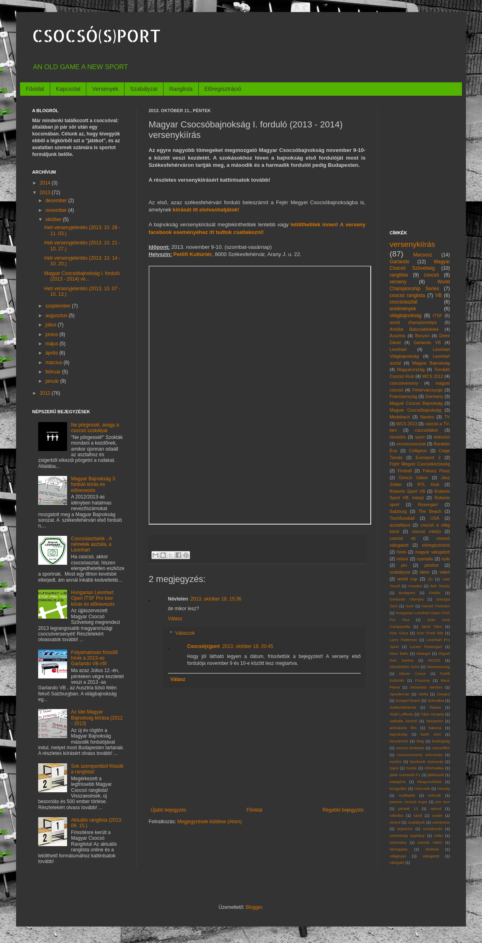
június (52, 334)
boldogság (441, 741)
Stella (423, 694)
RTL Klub (428, 484)
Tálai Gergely (432, 714)
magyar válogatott (432, 551)
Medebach (400, 416)
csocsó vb (402, 538)
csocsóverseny (404, 383)
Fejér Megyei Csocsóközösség (420, 463)
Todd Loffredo (401, 714)
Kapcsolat (68, 89)
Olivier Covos (412, 673)
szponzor (405, 828)
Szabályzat (143, 89)
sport (420, 437)
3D (430, 579)
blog (420, 741)
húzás (411, 768)
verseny (398, 282)
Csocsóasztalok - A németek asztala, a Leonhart (91, 544)
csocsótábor (426, 430)
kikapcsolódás (429, 781)
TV (447, 416)
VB (438, 295)
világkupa (398, 856)
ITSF (437, 315)
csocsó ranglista (407, 295)
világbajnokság (405, 315)
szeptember (58, 306)
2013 (46, 192)
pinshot (432, 565)
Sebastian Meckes (426, 687)
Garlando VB (427, 342)
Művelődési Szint (404, 666)
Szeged (443, 694)
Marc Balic (399, 653)
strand (395, 822)
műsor (402, 558)
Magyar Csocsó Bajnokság (416, 403)
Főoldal (35, 89)
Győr (410, 606)
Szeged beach (408, 700)
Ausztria (397, 335)
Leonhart (398, 349)
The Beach (430, 511)
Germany (434, 396)
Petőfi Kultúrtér (193, 254)
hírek (401, 551)
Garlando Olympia (406, 599)
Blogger (254, 907)
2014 (46, 183)
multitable (406, 795)
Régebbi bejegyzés (343, 810)
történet (432, 849)
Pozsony (422, 680)
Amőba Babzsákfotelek (414, 329)
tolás (439, 835)
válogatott (431, 856)
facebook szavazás (426, 761)
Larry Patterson (403, 640)
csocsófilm (441, 748)
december (56, 200)
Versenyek (105, 89)
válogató (397, 862)
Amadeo (415, 586)
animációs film (403, 728)
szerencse (441, 822)
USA (434, 518)
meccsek (422, 788)
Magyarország (411, 369)
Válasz (175, 618)
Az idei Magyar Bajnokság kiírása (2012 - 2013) (97, 717)
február (53, 372)
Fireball (405, 470)
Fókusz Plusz (436, 470)
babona (435, 728)
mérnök (434, 795)
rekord (435, 808)
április (52, 353)
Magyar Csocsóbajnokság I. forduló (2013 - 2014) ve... (82, 276)
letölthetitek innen (314, 224)
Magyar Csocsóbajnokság (415, 410)
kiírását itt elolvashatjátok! (206, 210)
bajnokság (398, 734)
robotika (396, 815)
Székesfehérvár (403, 707)
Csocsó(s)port (203, 646)
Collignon (418, 450)
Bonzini (422, 335)
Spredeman (400, 694)
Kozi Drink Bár (430, 633)
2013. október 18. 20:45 (247, 646)
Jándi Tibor (431, 626)
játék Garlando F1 (405, 775)
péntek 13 (408, 808)
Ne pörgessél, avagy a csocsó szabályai (95, 427)
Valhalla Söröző (403, 721)
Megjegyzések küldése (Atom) (209, 821)
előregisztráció (436, 545)
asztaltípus (400, 525)
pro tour (443, 802)
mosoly (444, 788)
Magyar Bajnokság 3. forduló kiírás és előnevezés (93, 484)
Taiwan (435, 707)
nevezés (398, 437)
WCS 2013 (406, 423)
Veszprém (434, 721)
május (52, 343)
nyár (445, 558)
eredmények (403, 309)
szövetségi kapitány (407, 835)
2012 (46, 393)
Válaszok (185, 633)
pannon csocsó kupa (408, 802)
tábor (425, 572)
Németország (438, 666)
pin (404, 565)
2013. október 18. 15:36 (215, 599)
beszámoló (399, 741)
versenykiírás (412, 244)
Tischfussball (402, 518)
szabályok (416, 822)
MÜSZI (434, 660)
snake (437, 815)
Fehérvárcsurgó (427, 389)
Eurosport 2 (428, 457)
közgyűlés (398, 788)
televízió (442, 437)
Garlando (399, 261)
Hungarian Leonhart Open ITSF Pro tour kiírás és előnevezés (93, 598)
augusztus (57, 315)
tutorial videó (430, 842)
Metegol (423, 653)
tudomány (398, 842)
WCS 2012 (432, 376)
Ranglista (180, 89)
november (56, 210)
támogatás (399, 849)
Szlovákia (435, 700)
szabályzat (400, 572)
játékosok (436, 775)
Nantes (427, 416)
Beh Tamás (440, 586)
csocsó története (410, 748)
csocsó (431, 275)
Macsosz (422, 255)
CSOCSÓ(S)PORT (96, 35)
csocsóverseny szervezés (419, 754)
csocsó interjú (426, 531)
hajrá (394, 768)
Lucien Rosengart (426, 646)
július (51, 325)
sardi (418, 815)
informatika (434, 768)
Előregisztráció (222, 89)
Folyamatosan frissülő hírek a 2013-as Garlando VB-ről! (94, 658)
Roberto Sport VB (407, 491)
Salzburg (398, 511)
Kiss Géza (399, 633)
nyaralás (425, 558)
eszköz (396, 761)
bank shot (431, 734)
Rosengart (428, 504)
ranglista (399, 275)
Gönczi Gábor (413, 477)
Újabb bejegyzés (168, 810)
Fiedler (435, 592)
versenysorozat (411, 443)
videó (444, 572)
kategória (397, 781)
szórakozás (433, 828)
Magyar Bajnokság (431, 363)
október (54, 219)
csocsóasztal (403, 302)
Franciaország (403, 396)
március (54, 362)
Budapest (407, 592)
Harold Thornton (436, 606)
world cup (408, 578)
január (52, 381)
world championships (413, 322)
